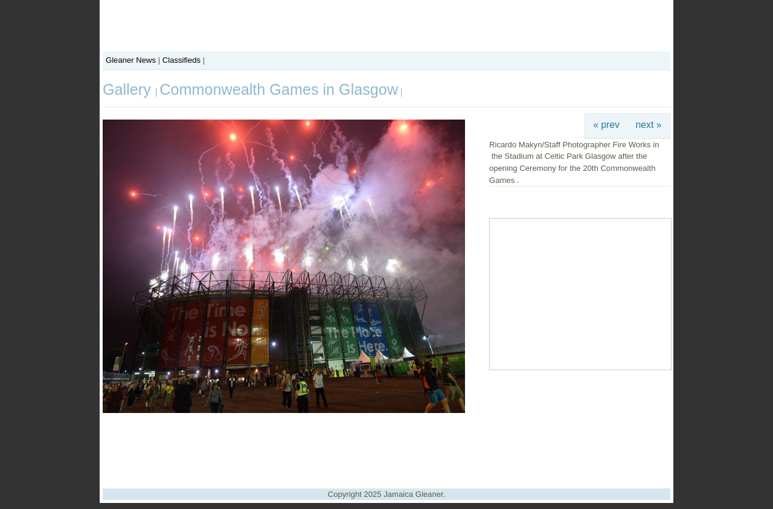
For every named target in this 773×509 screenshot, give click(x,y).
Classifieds (181, 60)
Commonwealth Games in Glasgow (278, 89)
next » (649, 125)
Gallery (129, 89)
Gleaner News (131, 60)
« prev (606, 125)
